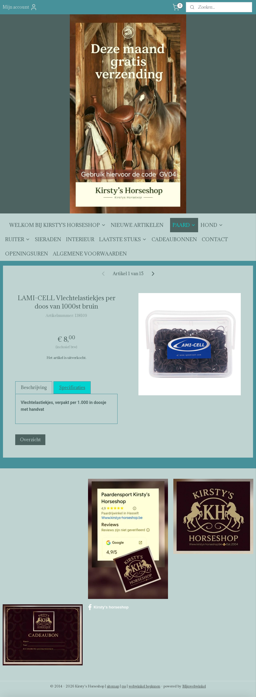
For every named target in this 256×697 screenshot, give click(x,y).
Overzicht (30, 440)
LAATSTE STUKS (123, 239)
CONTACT (215, 239)
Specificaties (72, 387)
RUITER (17, 239)
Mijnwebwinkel (194, 686)
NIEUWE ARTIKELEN (137, 225)
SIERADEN (48, 239)
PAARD (184, 225)
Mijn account (20, 7)
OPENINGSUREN (26, 253)
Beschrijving (34, 387)
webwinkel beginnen (144, 686)
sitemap (113, 686)
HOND (212, 225)
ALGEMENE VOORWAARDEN (90, 253)
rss (124, 686)
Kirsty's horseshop (108, 607)
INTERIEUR (80, 239)
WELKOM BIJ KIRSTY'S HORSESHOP (57, 225)
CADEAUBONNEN (174, 239)
